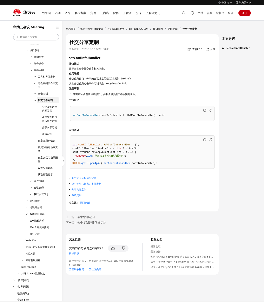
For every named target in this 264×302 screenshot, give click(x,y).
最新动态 (155, 246)
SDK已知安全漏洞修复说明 (40, 247)
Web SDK (31, 240)
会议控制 (39, 181)
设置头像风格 (45, 167)
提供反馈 (74, 253)
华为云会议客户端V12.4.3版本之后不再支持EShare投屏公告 (184, 262)
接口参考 (35, 50)
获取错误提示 (45, 174)
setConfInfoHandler (238, 48)
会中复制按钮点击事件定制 (49, 119)
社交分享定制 (45, 100)
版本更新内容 (37, 214)
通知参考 (35, 200)
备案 (209, 13)
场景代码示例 (28, 266)
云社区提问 (95, 269)
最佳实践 (23, 280)
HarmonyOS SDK (138, 28)
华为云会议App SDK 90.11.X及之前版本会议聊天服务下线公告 (185, 267)
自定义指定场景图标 (48, 159)
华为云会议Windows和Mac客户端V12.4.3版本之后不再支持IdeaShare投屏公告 (194, 256)
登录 (230, 13)
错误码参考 (36, 207)
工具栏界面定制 (46, 76)
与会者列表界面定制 (48, 85)
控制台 (220, 13)
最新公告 (155, 251)
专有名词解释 (33, 260)
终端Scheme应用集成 (33, 273)
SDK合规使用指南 (39, 227)
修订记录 (35, 233)
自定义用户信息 (46, 140)
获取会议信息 (41, 194)
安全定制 (43, 93)
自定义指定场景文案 (48, 149)
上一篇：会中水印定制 (80, 217)
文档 (200, 13)
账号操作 (39, 63)
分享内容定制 (49, 127)
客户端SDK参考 (115, 28)
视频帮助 (23, 293)
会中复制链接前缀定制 (49, 108)
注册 (245, 13)
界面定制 (39, 70)
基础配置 (39, 56)
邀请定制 (47, 134)
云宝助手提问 (76, 269)
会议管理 (39, 187)
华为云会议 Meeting (91, 28)
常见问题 (30, 253)
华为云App (245, 2)
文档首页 (71, 28)
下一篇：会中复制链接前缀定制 (86, 222)
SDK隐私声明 (37, 220)
